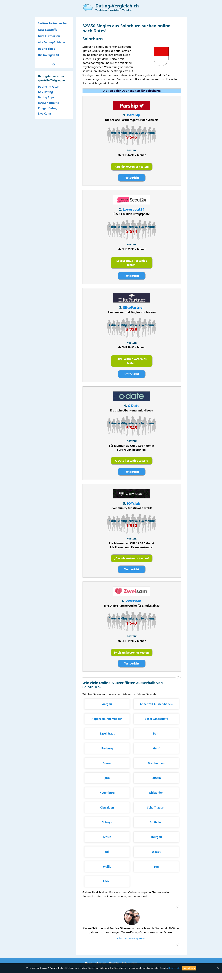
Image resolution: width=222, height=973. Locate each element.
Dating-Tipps (46, 49)
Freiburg (107, 748)
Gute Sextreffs (47, 30)
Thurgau (156, 837)
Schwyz (107, 822)
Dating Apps (46, 97)
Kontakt (114, 962)
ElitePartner (133, 307)
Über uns (100, 962)
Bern (156, 733)
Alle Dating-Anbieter (52, 42)
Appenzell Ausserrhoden (156, 704)
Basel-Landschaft (156, 719)
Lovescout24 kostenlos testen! (131, 263)
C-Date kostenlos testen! (131, 460)
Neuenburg (107, 792)
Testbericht (131, 178)
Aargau (107, 704)
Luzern (156, 778)
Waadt (156, 852)
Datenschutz (129, 962)
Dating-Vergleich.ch (117, 6)
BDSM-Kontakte (48, 103)
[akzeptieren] (218, 968)
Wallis (107, 866)
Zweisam (133, 600)
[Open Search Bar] (53, 64)
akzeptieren (189, 968)
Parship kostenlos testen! (132, 166)
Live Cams (45, 113)
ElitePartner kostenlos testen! (132, 361)
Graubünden (156, 763)
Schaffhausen (156, 807)
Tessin (107, 837)
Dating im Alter (48, 86)
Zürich (107, 881)
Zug (156, 866)
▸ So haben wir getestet (131, 938)
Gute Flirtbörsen (49, 36)
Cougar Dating (47, 108)
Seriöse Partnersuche (52, 23)
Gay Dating (45, 92)
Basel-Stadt (107, 733)
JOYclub (133, 503)
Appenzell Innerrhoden (107, 719)
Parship (133, 114)
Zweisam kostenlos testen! (132, 652)
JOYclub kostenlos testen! (132, 558)
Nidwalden (156, 792)
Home (88, 962)
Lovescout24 (133, 209)
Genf (156, 748)
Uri (107, 852)
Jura (107, 778)
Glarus (107, 763)
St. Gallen (156, 822)
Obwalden (107, 807)
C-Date (133, 405)
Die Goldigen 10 (48, 55)
